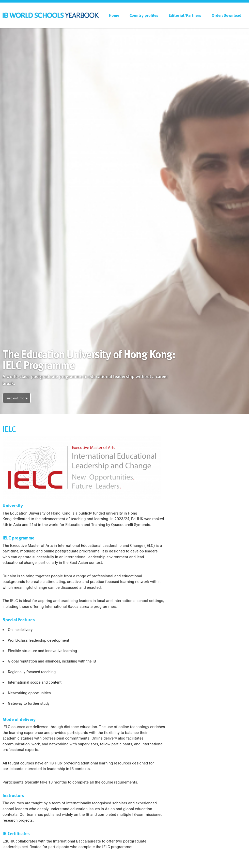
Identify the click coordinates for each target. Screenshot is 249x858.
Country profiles (144, 15)
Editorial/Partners (185, 15)
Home (114, 15)
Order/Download (226, 15)
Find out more (17, 398)
